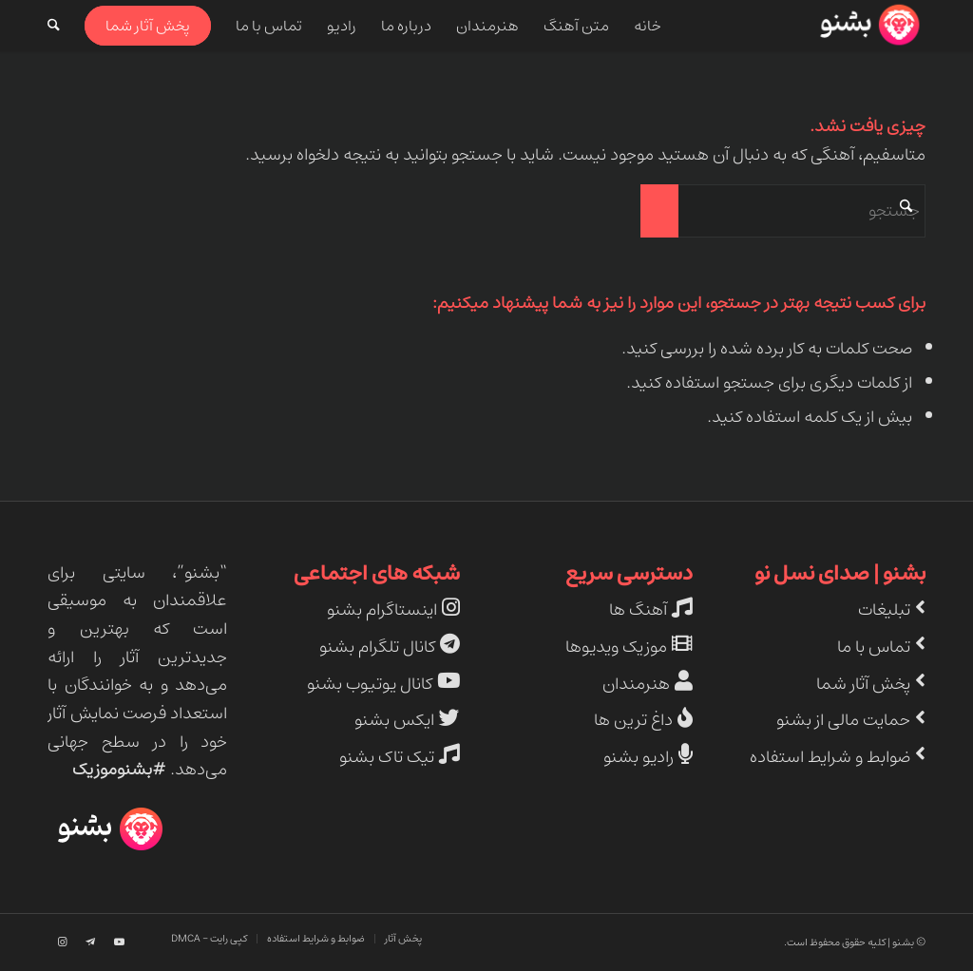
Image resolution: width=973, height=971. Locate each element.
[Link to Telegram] (90, 942)
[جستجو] (53, 25)
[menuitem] (647, 25)
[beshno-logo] (868, 25)
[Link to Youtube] (119, 942)
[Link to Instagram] (62, 942)
